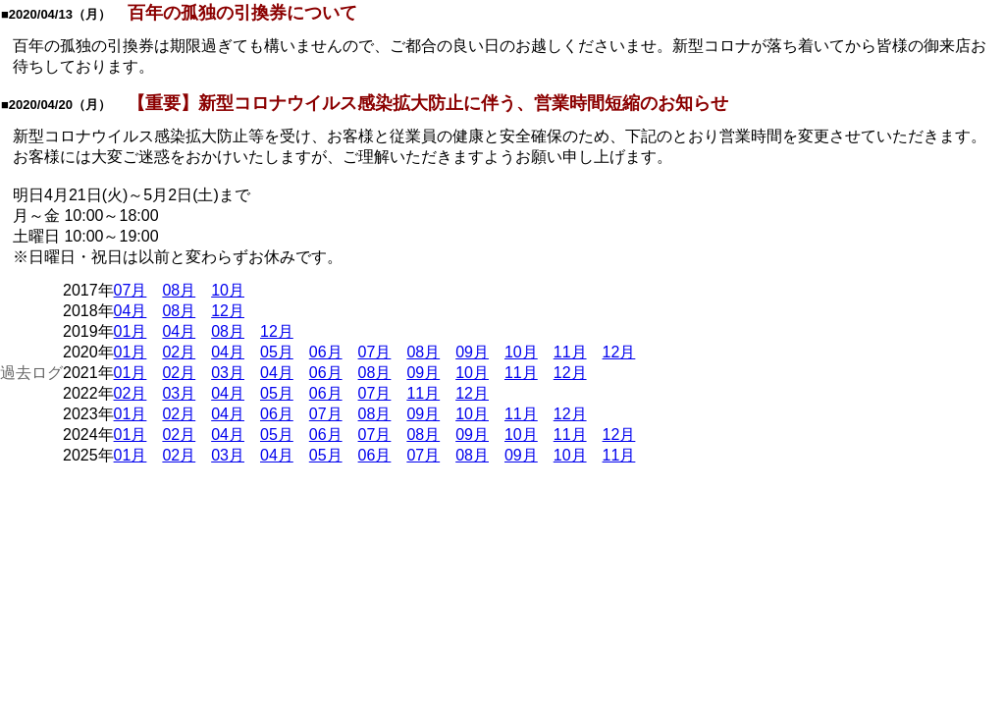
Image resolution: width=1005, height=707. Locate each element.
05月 (276, 352)
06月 (326, 352)
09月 (472, 352)
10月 (227, 290)
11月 (570, 352)
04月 (130, 310)
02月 (178, 352)
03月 (227, 372)
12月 (227, 310)
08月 (178, 290)
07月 (130, 290)
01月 (130, 331)
